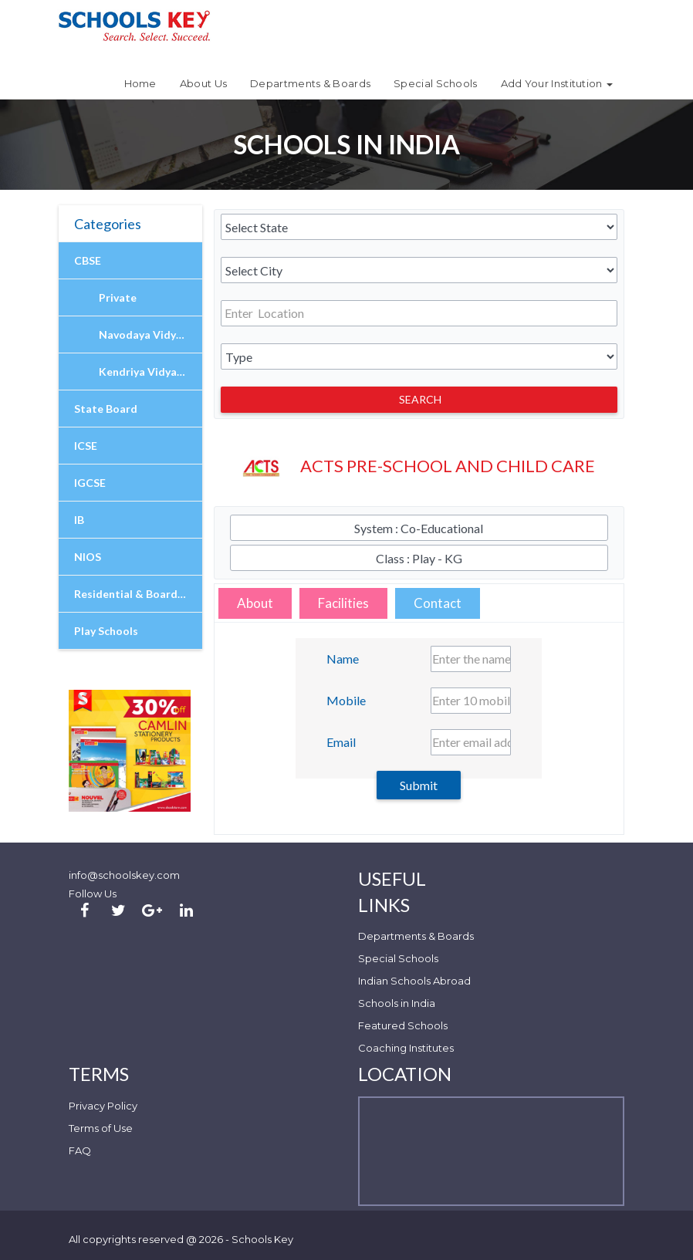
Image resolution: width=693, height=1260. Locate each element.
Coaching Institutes (406, 1048)
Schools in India (396, 1003)
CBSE (87, 260)
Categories (107, 223)
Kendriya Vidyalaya (148, 371)
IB (79, 519)
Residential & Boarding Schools (138, 593)
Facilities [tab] (343, 603)
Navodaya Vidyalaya (150, 334)
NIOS (87, 556)
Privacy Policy (103, 1106)
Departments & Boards (310, 83)
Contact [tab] (437, 603)
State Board (105, 408)
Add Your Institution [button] (557, 83)
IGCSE (90, 482)
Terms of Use (101, 1128)
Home (140, 83)
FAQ (80, 1150)
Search (420, 399)
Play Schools (106, 630)
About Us (203, 83)
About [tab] (255, 603)
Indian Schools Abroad (414, 981)
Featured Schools (403, 1025)
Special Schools (436, 83)
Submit (419, 785)
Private (118, 297)
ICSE (85, 445)
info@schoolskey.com (124, 875)
